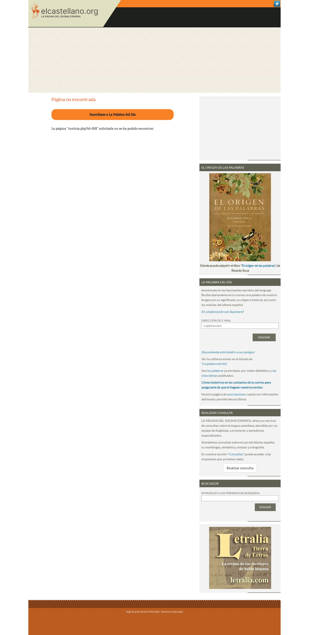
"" (214, 363)
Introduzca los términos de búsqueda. (230, 493)
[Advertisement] (154, 60)
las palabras (215, 370)
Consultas (236, 454)
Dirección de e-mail (216, 320)
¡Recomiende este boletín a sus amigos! (228, 352)
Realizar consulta (240, 468)
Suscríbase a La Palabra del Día (112, 114)
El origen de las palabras (258, 265)
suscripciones (236, 394)
